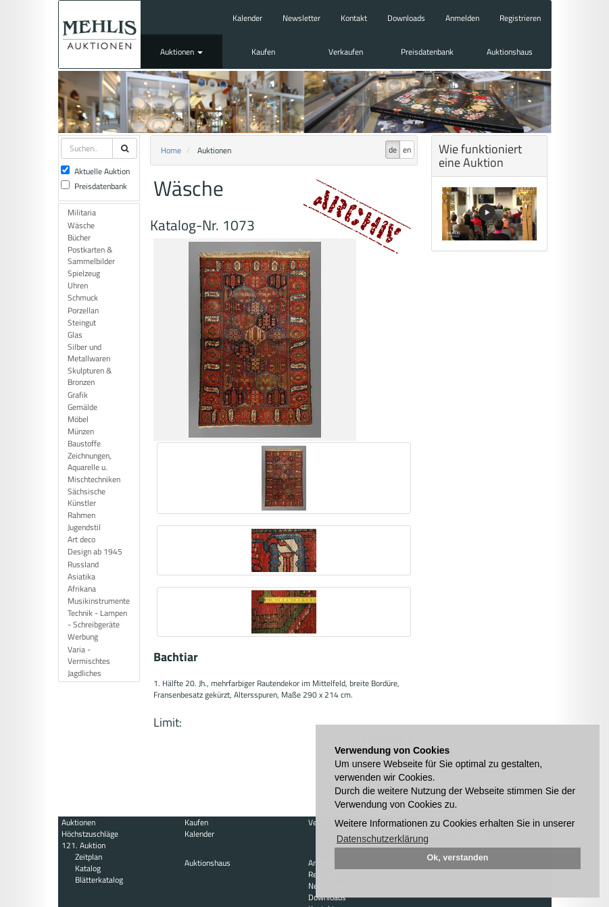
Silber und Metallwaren (89, 352)
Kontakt (354, 17)
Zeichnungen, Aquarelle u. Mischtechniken (94, 467)
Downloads (406, 17)
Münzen (81, 431)
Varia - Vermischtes (89, 655)
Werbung (83, 636)
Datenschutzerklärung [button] (383, 838)
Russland (83, 564)
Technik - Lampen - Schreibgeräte (97, 618)
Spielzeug (84, 273)
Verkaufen (345, 51)
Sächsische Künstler (86, 497)
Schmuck (83, 297)
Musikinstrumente (99, 600)
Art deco (81, 539)
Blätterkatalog (99, 879)
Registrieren (520, 17)
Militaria (82, 212)
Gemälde (82, 406)
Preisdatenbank (427, 51)
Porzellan (83, 310)
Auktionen (181, 51)
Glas (75, 334)
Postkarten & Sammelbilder (91, 255)
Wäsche (81, 225)
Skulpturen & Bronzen (90, 376)
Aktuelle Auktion (95, 171)
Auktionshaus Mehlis (100, 34)
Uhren (78, 285)
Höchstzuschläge (90, 833)
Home (171, 150)
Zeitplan (88, 856)
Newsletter (301, 17)
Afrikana (82, 588)
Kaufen (263, 51)
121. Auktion (83, 845)
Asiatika (81, 576)
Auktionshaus (510, 51)
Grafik (78, 394)
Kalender (247, 17)
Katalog (88, 868)
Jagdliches (84, 673)
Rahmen (81, 515)
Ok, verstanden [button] (458, 857)
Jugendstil (84, 527)
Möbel (78, 419)
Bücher (79, 237)
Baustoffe (84, 443)
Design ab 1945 (95, 551)
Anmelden (462, 17)
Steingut (82, 322)
